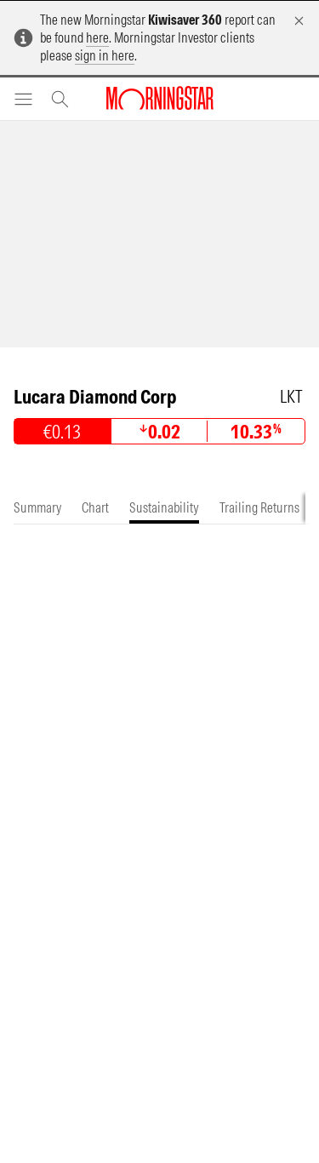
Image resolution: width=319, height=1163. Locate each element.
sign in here (104, 55)
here (97, 37)
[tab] (37, 508)
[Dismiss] (299, 20)
